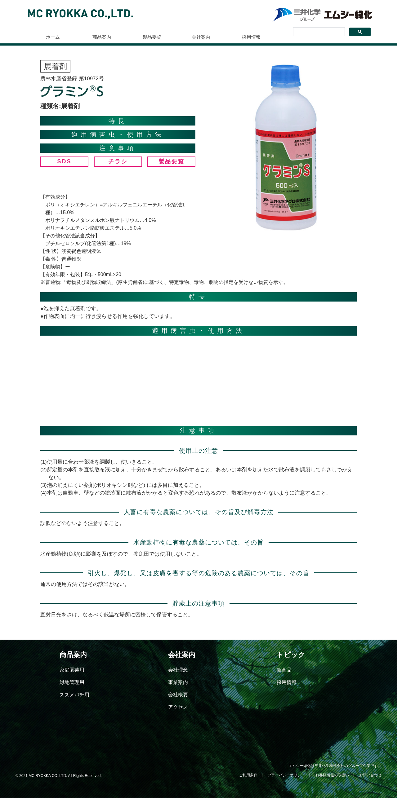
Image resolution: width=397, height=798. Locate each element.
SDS (64, 161)
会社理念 (178, 669)
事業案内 (178, 682)
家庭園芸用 (72, 669)
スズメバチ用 (74, 694)
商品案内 (101, 37)
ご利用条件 (248, 775)
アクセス (178, 707)
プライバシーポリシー (286, 775)
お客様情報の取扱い (332, 775)
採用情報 (251, 37)
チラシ (118, 161)
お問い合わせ (370, 775)
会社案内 (201, 37)
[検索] (318, 32)
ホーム (53, 37)
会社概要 (178, 694)
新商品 (284, 669)
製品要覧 (152, 37)
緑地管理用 (72, 682)
